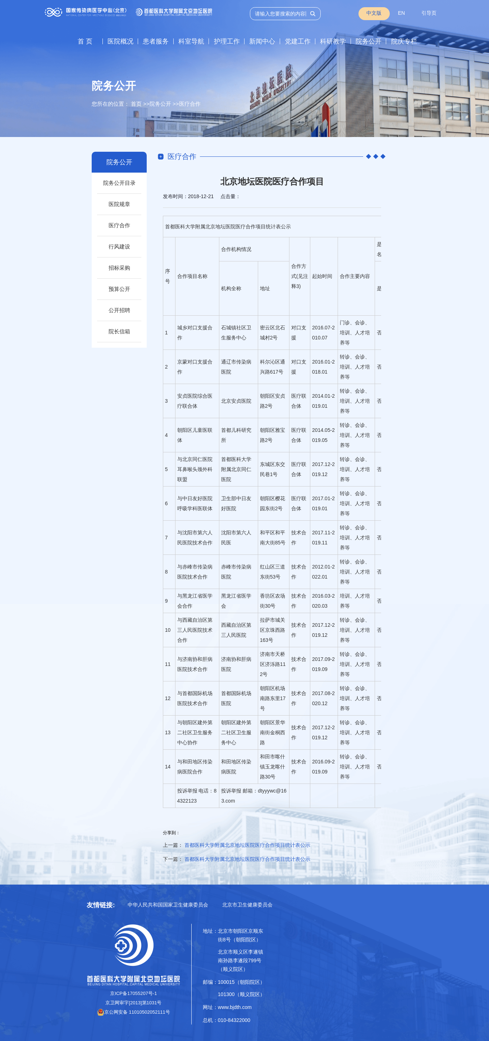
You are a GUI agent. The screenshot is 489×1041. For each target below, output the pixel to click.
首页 (136, 104)
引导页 (429, 13)
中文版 (373, 13)
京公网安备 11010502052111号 (133, 1012)
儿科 (236, 430)
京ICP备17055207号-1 (133, 993)
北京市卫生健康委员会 (247, 905)
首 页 (85, 41)
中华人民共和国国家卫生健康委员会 (168, 905)
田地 (192, 761)
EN (401, 13)
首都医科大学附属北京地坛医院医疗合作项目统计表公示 (247, 845)
